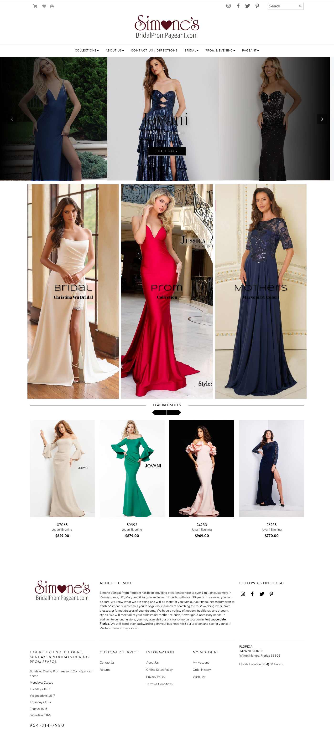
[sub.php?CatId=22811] (167, 119)
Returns (105, 670)
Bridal (73, 288)
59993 (132, 524)
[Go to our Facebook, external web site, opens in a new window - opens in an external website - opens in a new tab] (238, 6)
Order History (202, 670)
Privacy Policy (155, 677)
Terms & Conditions (159, 684)
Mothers (261, 288)
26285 (271, 524)
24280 (202, 524)
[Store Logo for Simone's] (167, 27)
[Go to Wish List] (44, 6)
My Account (201, 662)
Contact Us (107, 662)
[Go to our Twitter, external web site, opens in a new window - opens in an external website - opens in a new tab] (247, 6)
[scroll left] (159, 412)
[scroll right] (174, 412)
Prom (167, 288)
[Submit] (300, 6)
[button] (87, 50)
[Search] (286, 6)
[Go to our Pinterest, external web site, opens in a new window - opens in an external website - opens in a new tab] (257, 6)
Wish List (199, 677)
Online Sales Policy (159, 670)
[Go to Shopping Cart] (35, 6)
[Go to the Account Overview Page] (52, 7)
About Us (152, 662)
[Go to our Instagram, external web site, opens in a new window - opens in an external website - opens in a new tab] (228, 6)
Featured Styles (167, 405)
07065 (62, 524)
